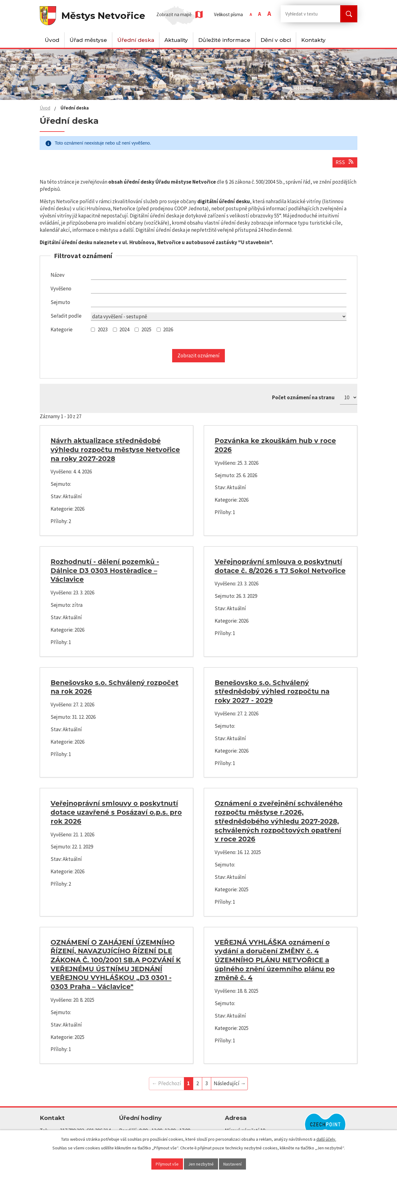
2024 (124, 329)
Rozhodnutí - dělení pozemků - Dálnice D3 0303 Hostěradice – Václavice (105, 570)
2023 (103, 329)
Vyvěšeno (61, 288)
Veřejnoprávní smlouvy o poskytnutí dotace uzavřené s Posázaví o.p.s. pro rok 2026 (116, 812)
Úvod (52, 40)
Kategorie (62, 329)
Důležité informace (224, 40)
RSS (345, 162)
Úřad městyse (88, 40)
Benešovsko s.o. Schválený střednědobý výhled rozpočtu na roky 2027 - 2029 (272, 691)
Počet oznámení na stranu (303, 397)
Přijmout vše (167, 1164)
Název (58, 274)
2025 (146, 329)
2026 (168, 329)
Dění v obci (276, 40)
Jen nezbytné (201, 1164)
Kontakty (313, 40)
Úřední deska (135, 40)
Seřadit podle (66, 315)
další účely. (326, 1139)
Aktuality (176, 40)
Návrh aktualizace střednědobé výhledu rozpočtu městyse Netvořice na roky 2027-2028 (115, 449)
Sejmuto (60, 302)
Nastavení (232, 1164)
